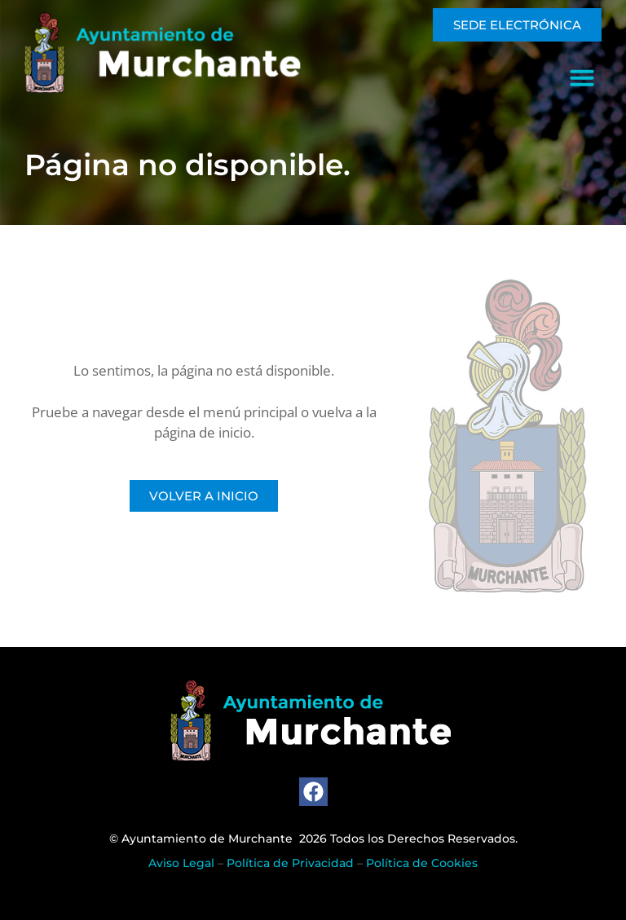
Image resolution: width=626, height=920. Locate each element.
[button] (582, 77)
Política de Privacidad (290, 863)
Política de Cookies (422, 863)
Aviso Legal (181, 863)
